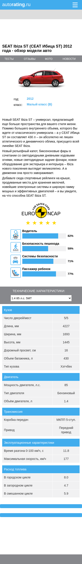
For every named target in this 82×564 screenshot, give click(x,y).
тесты (9, 58)
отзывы (29, 58)
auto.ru (16, 4)
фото (48, 58)
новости (69, 58)
